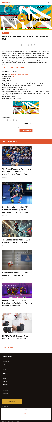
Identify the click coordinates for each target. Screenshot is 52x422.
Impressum (5, 378)
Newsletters (5, 384)
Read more (26, 413)
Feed (4, 366)
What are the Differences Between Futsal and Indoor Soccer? (17, 274)
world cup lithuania (24, 116)
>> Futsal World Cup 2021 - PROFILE (13, 68)
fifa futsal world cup (14, 116)
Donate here (26, 130)
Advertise (5, 381)
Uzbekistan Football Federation (19, 74)
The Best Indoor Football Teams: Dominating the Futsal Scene (16, 242)
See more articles (8, 347)
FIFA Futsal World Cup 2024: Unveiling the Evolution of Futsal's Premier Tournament (17, 304)
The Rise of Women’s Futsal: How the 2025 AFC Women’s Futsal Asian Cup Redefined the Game (16, 172)
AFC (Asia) (15, 76)
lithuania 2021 (33, 116)
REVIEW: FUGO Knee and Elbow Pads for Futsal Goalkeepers (15, 338)
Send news (5, 393)
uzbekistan (5, 116)
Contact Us (5, 390)
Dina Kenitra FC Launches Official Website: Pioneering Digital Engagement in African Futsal (16, 210)
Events (4, 369)
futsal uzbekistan (6, 117)
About (4, 375)
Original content (6, 364)
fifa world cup (41, 116)
